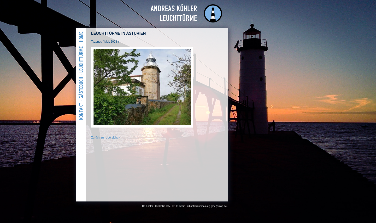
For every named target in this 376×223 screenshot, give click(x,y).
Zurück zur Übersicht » (105, 137)
